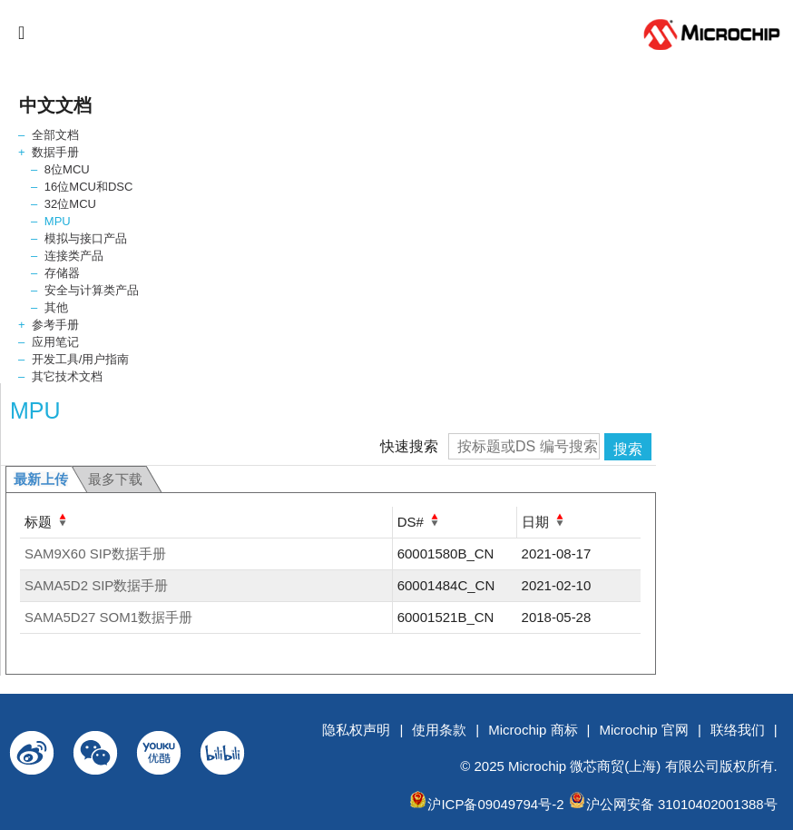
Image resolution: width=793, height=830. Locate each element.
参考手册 (55, 324)
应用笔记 (55, 342)
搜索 (627, 449)
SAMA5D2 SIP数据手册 (96, 585)
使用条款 (439, 729)
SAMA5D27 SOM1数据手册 (108, 617)
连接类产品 (73, 255)
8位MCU (67, 169)
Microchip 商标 (532, 729)
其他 (56, 307)
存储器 (62, 273)
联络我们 (737, 729)
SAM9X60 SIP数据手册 (95, 553)
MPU (57, 221)
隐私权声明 (356, 729)
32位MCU (70, 204)
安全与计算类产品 (91, 290)
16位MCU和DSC (88, 186)
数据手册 (55, 152)
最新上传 (41, 479)
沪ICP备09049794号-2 (495, 804)
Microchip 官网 (644, 729)
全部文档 (55, 135)
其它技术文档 (67, 376)
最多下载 (115, 479)
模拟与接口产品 (85, 238)
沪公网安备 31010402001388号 (682, 804)
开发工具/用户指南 (81, 359)
